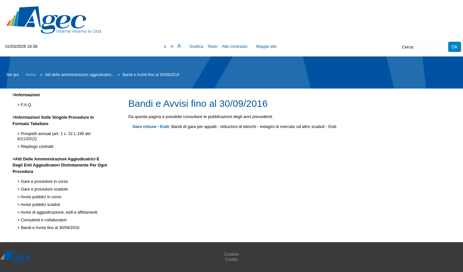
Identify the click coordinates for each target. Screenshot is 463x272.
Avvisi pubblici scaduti (40, 204)
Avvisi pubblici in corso (40, 197)
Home (30, 74)
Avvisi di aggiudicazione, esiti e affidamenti (58, 212)
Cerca (407, 47)
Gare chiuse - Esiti (150, 126)
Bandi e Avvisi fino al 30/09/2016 (49, 227)
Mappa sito (266, 46)
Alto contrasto (235, 46)
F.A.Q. (26, 105)
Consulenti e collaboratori (43, 220)
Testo (212, 46)
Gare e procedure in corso (44, 181)
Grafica (196, 46)
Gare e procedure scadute (44, 189)
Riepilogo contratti (36, 146)
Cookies (231, 254)
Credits (231, 259)
